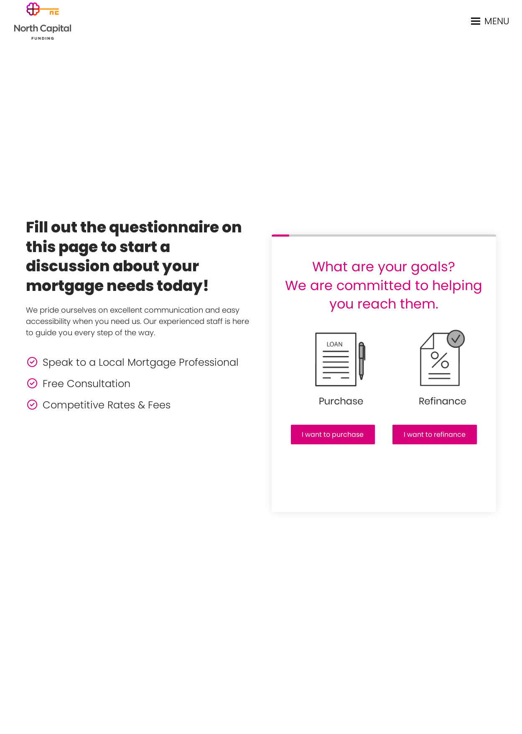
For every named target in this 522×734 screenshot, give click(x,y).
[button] (490, 21)
